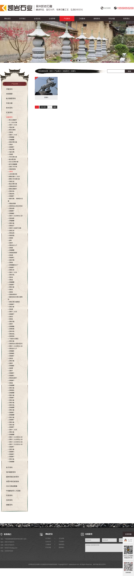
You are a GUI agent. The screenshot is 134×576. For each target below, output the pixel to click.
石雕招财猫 (12, 169)
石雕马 (10, 171)
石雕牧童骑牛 (12, 186)
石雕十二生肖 (12, 125)
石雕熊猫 (11, 336)
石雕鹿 (10, 255)
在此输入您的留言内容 (104, 548)
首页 (51, 71)
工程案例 (82, 18)
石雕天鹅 (11, 260)
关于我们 (22, 18)
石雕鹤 (10, 154)
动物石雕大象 (12, 142)
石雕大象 (11, 223)
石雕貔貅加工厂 (13, 265)
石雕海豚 (11, 218)
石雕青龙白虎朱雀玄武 (15, 343)
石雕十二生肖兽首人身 (15, 216)
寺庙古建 (9, 103)
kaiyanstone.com (74, 564)
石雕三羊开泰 (12, 166)
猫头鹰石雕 (12, 159)
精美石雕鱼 (12, 130)
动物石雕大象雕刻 (14, 302)
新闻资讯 (97, 18)
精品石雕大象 (12, 184)
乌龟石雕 (11, 149)
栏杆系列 (9, 108)
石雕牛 (10, 144)
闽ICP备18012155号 (99, 564)
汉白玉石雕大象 (13, 162)
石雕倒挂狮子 (12, 378)
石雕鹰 (10, 368)
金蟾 (10, 240)
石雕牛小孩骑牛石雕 (14, 228)
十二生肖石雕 (12, 122)
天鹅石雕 (11, 127)
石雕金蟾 (11, 208)
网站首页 (7, 18)
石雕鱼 (10, 262)
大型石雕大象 (12, 157)
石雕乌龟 (11, 191)
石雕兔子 (11, 225)
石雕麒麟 (11, 139)
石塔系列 (9, 495)
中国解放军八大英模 (13, 491)
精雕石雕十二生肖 (14, 176)
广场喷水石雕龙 (13, 338)
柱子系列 (9, 467)
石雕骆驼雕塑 (12, 252)
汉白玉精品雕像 (11, 486)
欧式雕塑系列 (11, 98)
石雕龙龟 (11, 194)
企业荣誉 (52, 18)
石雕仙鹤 (11, 233)
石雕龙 (10, 132)
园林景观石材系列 (12, 477)
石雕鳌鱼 (11, 390)
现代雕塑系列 (11, 472)
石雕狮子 (11, 147)
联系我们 (126, 18)
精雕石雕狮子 (12, 189)
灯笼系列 (9, 112)
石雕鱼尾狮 (12, 203)
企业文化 (37, 18)
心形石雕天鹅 (12, 174)
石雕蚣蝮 (11, 329)
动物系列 (9, 117)
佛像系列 (9, 505)
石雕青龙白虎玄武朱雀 (15, 206)
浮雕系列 (9, 89)
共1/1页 (43, 107)
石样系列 (9, 500)
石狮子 (10, 370)
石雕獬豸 (11, 213)
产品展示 (67, 18)
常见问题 (111, 18)
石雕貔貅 (11, 137)
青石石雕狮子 (12, 120)
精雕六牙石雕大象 (14, 179)
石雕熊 (10, 238)
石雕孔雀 (11, 181)
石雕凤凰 (11, 235)
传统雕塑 (9, 94)
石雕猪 (10, 248)
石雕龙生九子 (12, 245)
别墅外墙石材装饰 (12, 481)
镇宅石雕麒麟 (12, 164)
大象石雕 (11, 152)
